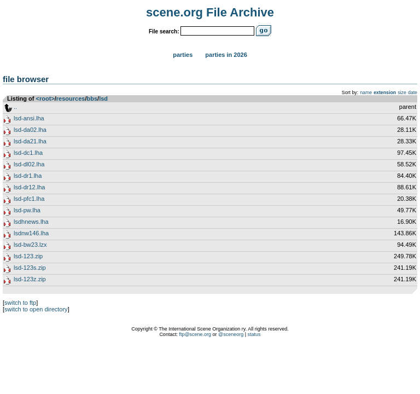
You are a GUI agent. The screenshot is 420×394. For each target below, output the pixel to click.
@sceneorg (230, 334)
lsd (103, 98)
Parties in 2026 (226, 54)
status (254, 334)
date (412, 92)
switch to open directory (36, 309)
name (366, 92)
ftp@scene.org (195, 334)
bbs (92, 98)
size (402, 92)
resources (70, 98)
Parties (182, 54)
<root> (45, 98)
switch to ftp (20, 302)
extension (385, 92)
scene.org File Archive (210, 12)
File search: (164, 31)
